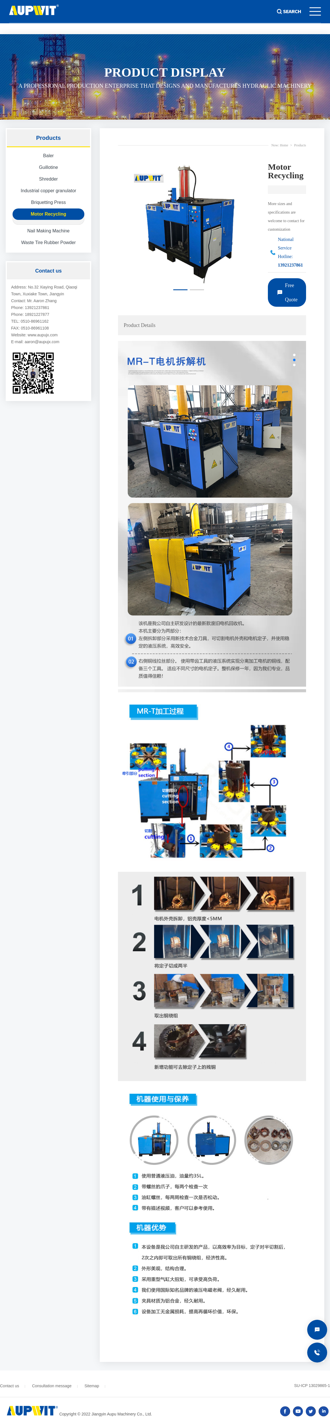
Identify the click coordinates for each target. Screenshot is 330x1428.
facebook (285, 1411)
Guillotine (48, 167)
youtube (298, 1411)
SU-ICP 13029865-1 (312, 1385)
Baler (48, 155)
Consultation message (52, 1386)
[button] (180, 289)
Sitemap (91, 1386)
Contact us (9, 1386)
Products (300, 145)
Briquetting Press (48, 202)
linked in (324, 1411)
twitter (311, 1411)
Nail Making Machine (48, 230)
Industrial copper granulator (48, 190)
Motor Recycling (48, 214)
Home (284, 145)
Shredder (48, 179)
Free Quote (291, 292)
